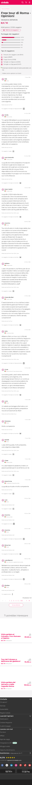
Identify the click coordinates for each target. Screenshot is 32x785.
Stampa (2, 706)
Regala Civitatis (5, 713)
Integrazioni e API (6, 743)
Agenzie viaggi (5, 739)
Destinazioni (4, 719)
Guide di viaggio (5, 726)
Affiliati (2, 736)
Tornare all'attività (6, 8)
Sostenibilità (4, 709)
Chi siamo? (3, 702)
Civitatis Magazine (6, 722)
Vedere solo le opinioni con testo (11, 73)
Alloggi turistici (5, 746)
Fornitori (3, 732)
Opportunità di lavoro (7, 750)
